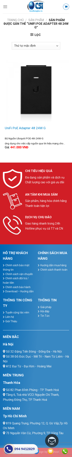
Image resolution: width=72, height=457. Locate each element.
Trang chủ (15, 20)
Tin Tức (45, 315)
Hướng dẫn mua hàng (53, 265)
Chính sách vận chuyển (19, 274)
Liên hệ (9, 316)
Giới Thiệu (11, 321)
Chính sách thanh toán (53, 269)
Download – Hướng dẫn (19, 291)
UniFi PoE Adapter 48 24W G (25, 128)
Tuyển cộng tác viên (17, 312)
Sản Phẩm (36, 20)
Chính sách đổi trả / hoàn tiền (16, 280)
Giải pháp (45, 307)
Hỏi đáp (44, 311)
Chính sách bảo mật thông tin (16, 267)
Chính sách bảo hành (18, 287)
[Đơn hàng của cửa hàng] (36, 46)
